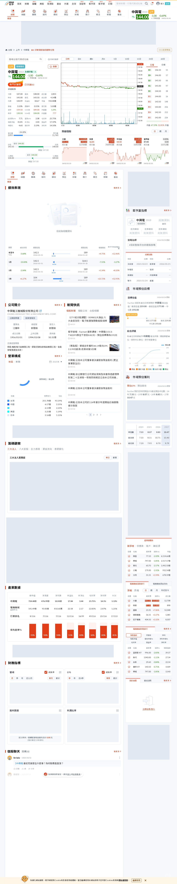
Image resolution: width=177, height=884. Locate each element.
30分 (151, 59)
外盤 (167, 125)
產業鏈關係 (148, 539)
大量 (64, 139)
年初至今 (165, 589)
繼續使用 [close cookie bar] (136, 880)
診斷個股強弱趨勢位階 (44, 50)
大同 (135, 574)
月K (103, 59)
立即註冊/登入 (149, 722)
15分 (139, 59)
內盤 (148, 125)
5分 (115, 59)
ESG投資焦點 (164, 50)
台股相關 (94, 311)
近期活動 (148, 254)
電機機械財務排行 (140, 641)
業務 (18, 362)
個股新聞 (71, 311)
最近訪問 (147, 693)
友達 (91, 139)
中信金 (119, 139)
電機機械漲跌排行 (137, 583)
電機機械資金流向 (160, 583)
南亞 (135, 555)
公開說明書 (14, 318)
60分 (163, 59)
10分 (127, 59)
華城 (135, 560)
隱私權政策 (123, 880)
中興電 (26, 50)
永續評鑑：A (30, 72)
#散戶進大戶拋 (136, 244)
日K (79, 59)
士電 (135, 569)
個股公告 (82, 311)
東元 (135, 565)
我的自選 (133, 693)
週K (91, 59)
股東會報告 (30, 318)
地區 (10, 362)
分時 (67, 59)
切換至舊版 (54, 59)
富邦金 (146, 139)
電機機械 (20, 66)
